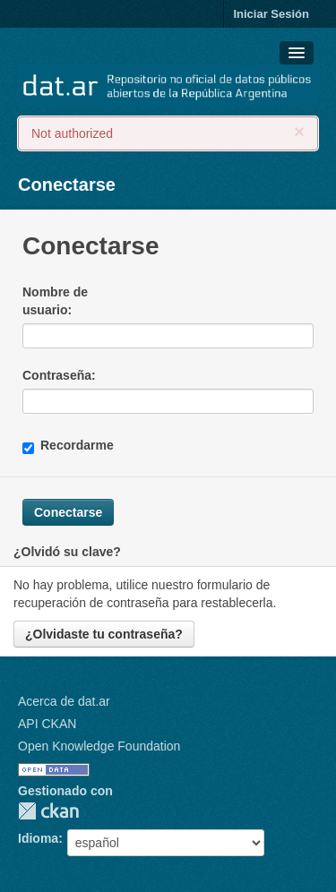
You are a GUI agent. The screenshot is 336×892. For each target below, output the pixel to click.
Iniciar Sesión (271, 14)
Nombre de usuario (55, 301)
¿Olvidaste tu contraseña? (104, 634)
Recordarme (68, 446)
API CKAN (47, 723)
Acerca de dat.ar (64, 701)
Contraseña (56, 375)
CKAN (48, 811)
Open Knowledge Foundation (99, 746)
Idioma (38, 838)
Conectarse (67, 184)
